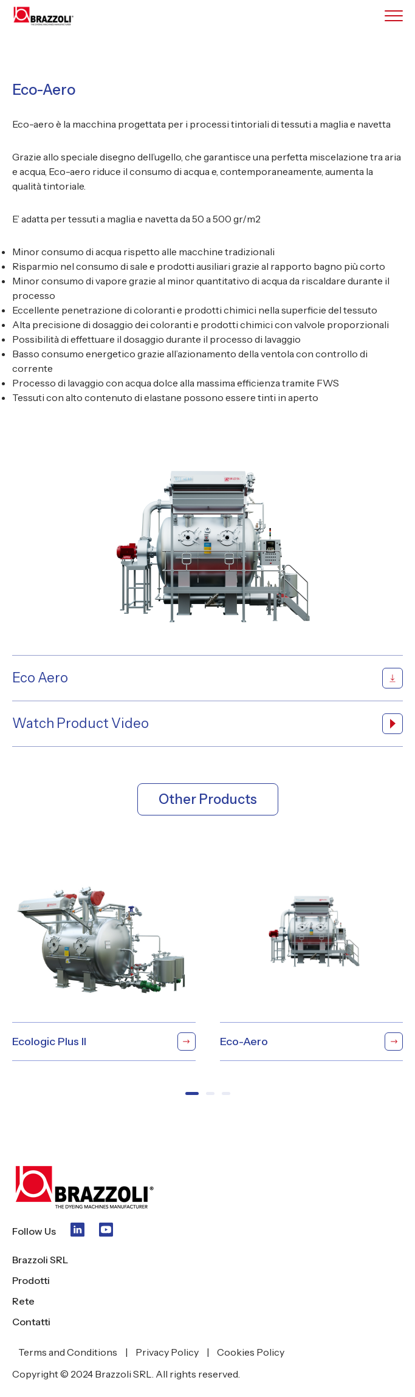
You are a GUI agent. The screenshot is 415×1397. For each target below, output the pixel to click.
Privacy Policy (167, 1352)
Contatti (31, 1322)
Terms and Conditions (67, 1352)
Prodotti (31, 1280)
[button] (192, 1093)
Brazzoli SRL (40, 1260)
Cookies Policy (250, 1352)
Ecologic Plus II (104, 1041)
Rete (23, 1301)
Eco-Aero (311, 1041)
